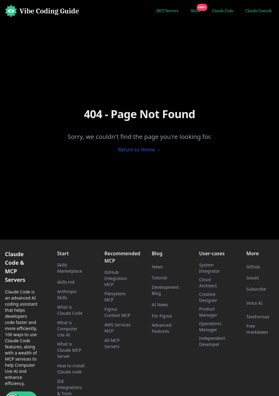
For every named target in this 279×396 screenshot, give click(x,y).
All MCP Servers (112, 343)
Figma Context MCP (117, 312)
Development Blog (165, 290)
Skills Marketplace (69, 268)
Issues (252, 278)
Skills (197, 10)
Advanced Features (161, 328)
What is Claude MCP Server (69, 350)
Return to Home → (139, 149)
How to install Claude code (70, 369)
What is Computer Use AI (67, 329)
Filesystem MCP (114, 297)
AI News (160, 304)
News (157, 267)
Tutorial (159, 278)
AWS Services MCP (117, 328)
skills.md (66, 282)
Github (253, 267)
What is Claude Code (70, 310)
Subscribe (256, 289)
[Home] (42, 11)
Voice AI (254, 303)
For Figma (162, 316)
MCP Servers (167, 10)
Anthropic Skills (67, 294)
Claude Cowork (259, 10)
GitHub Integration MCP (115, 278)
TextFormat (257, 317)
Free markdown (257, 329)
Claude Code (222, 10)
